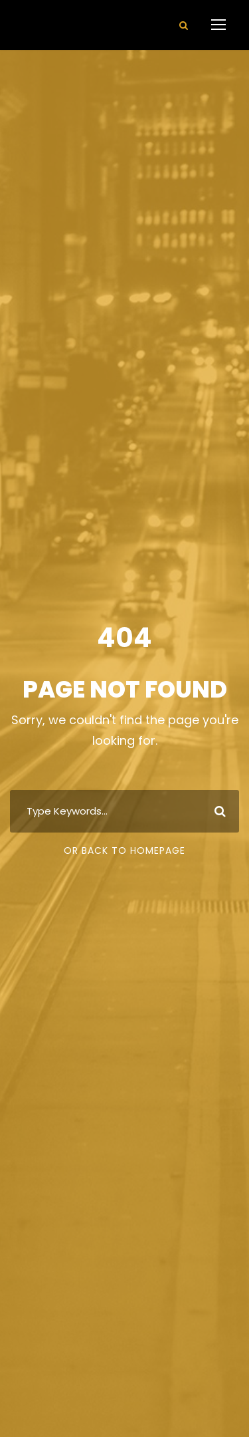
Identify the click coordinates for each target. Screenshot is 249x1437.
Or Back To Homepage (124, 850)
